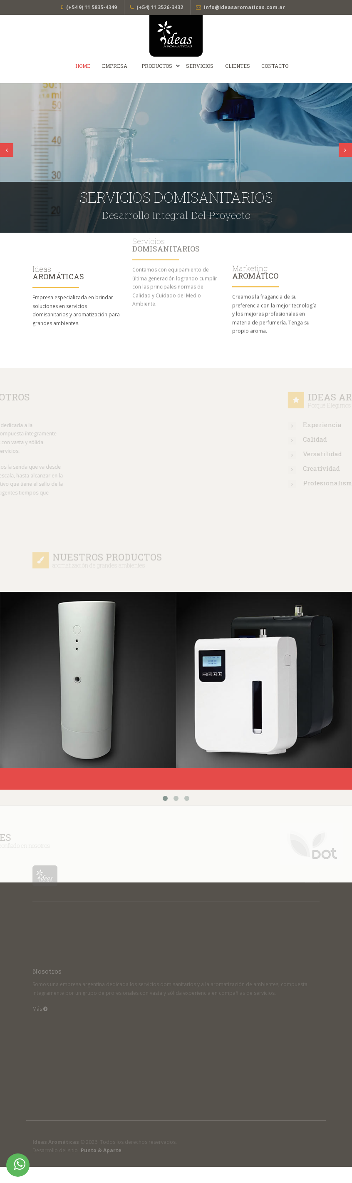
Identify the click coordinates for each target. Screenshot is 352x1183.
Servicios (199, 65)
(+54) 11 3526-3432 (159, 7)
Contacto (274, 65)
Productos (156, 65)
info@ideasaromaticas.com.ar (244, 7)
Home (82, 65)
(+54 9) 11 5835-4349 (91, 7)
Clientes (237, 65)
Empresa (114, 65)
